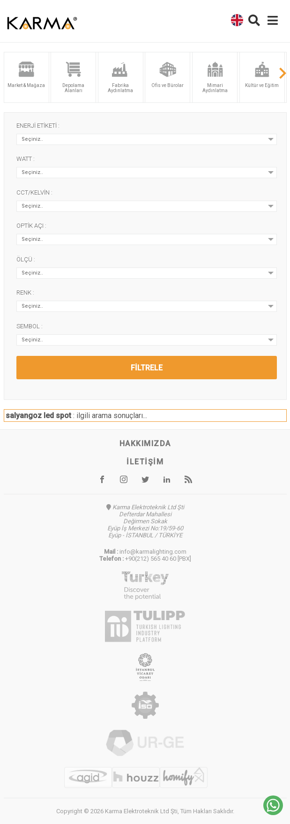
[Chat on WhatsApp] (273, 812)
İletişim (145, 461)
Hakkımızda (145, 443)
